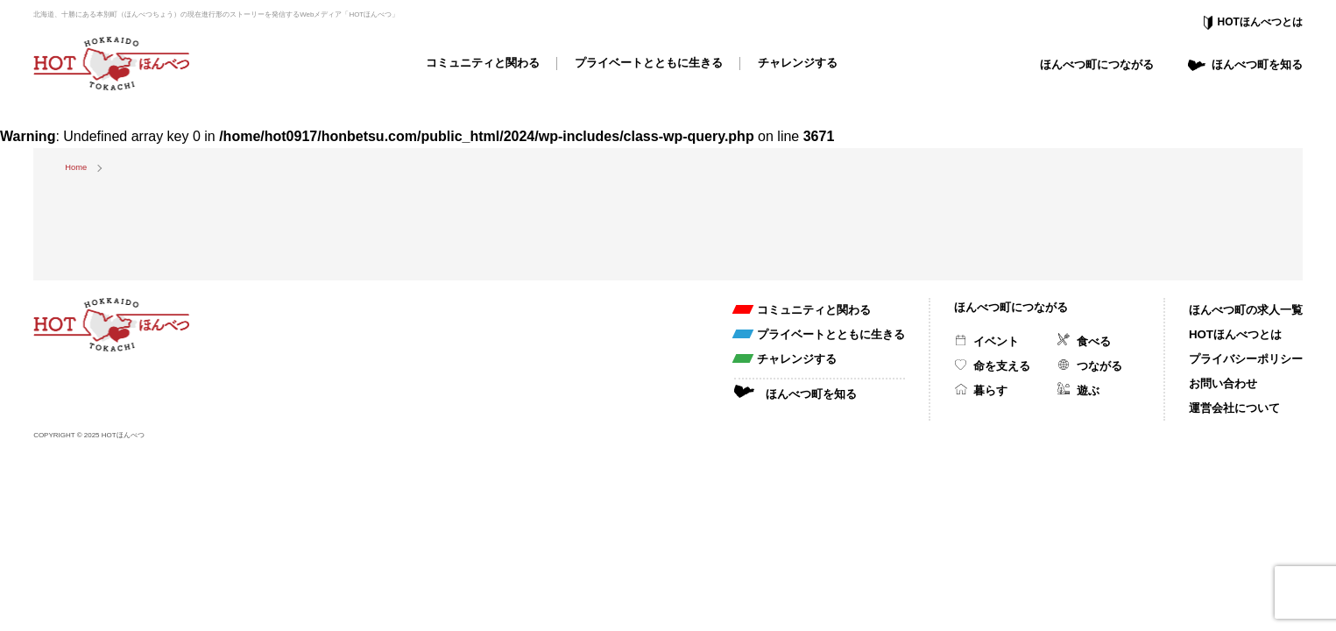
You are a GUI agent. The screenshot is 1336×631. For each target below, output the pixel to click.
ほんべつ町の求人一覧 (1246, 309)
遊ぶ (1088, 390)
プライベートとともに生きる (649, 62)
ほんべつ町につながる (1097, 64)
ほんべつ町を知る (1257, 64)
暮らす (990, 390)
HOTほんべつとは (1260, 22)
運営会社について (1234, 408)
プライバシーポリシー (1246, 358)
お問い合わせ (1223, 383)
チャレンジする (798, 62)
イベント (996, 341)
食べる (1094, 341)
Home (76, 167)
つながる (1099, 365)
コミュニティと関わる (483, 62)
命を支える (1001, 365)
